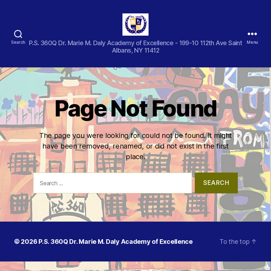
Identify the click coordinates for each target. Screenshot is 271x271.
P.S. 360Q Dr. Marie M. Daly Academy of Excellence (115, 251)
